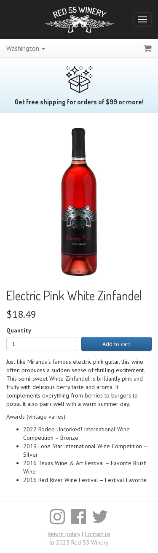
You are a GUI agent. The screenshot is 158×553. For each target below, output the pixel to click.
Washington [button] (25, 48)
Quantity (18, 330)
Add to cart (116, 344)
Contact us (97, 534)
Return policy (64, 534)
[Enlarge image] (79, 201)
